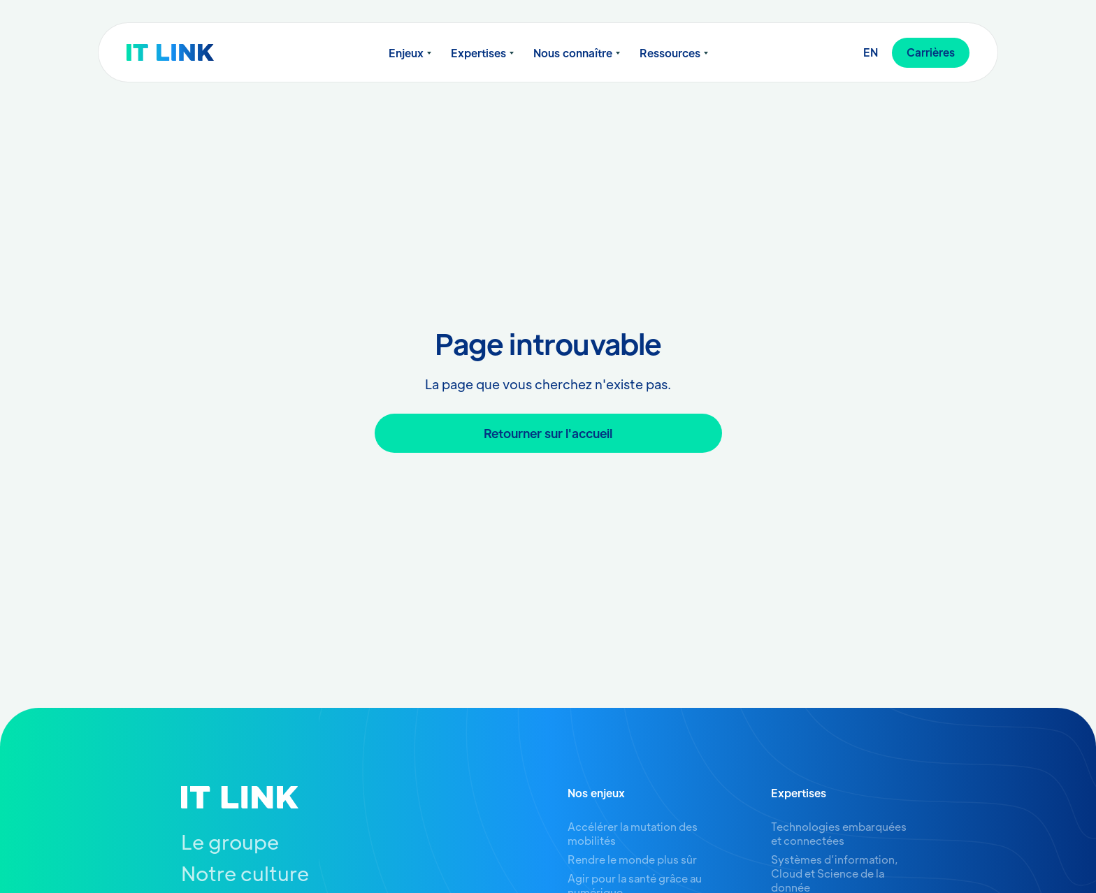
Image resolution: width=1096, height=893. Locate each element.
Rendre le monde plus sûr (632, 859)
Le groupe (230, 841)
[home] (197, 52)
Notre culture (245, 872)
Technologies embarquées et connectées (839, 833)
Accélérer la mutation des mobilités (633, 833)
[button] (410, 53)
